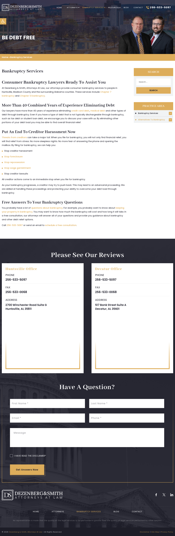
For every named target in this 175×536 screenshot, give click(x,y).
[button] (3, 21)
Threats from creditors (14, 137)
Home (59, 7)
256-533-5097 (160, 7)
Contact (138, 7)
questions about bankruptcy (47, 207)
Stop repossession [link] (14, 162)
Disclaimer (145, 532)
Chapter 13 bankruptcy (32, 95)
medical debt (97, 110)
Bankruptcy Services (93, 7)
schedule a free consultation (60, 225)
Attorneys (72, 7)
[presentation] (145, 457)
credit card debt (80, 110)
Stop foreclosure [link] (13, 156)
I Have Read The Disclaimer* (30, 455)
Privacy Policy (167, 532)
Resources (113, 7)
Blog (126, 7)
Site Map (155, 532)
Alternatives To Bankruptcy (151, 119)
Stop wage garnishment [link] (17, 167)
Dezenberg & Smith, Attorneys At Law (25, 532)
